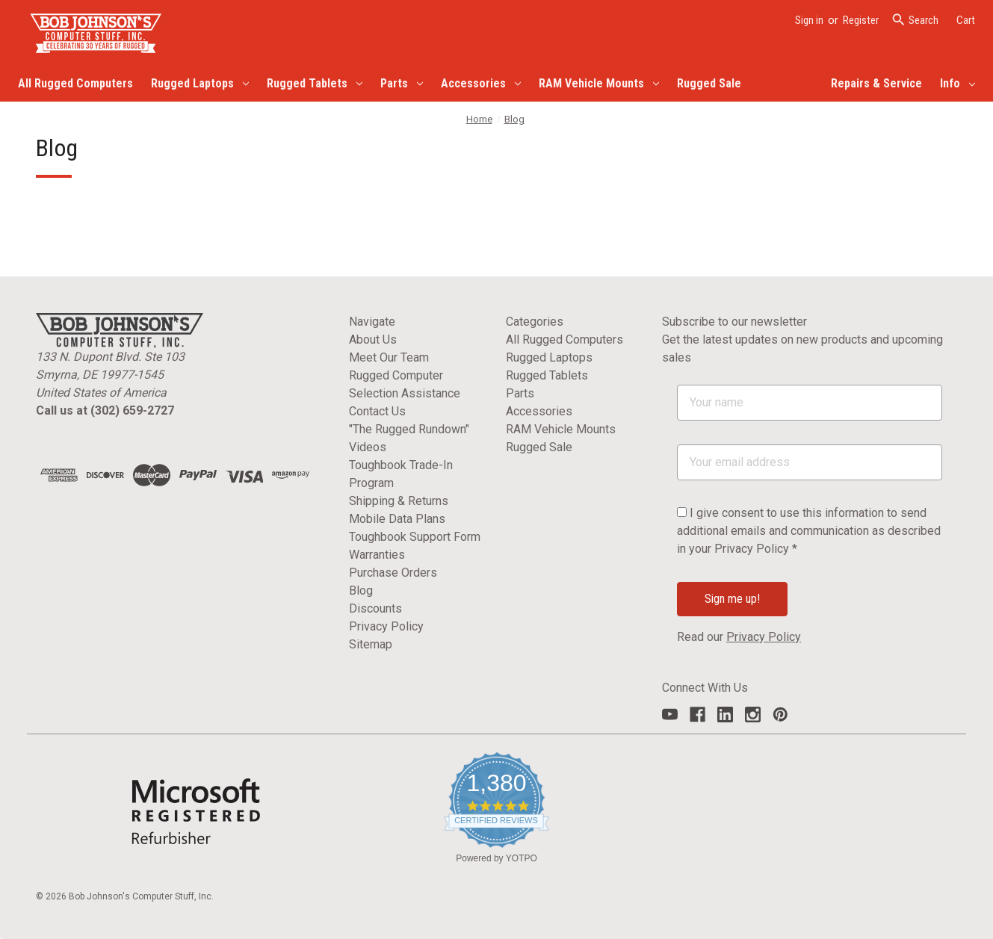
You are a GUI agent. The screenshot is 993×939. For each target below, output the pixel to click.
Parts (401, 83)
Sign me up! (732, 599)
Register (861, 20)
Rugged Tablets (314, 83)
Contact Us (377, 411)
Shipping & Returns (398, 501)
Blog (361, 590)
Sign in (809, 20)
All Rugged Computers (75, 83)
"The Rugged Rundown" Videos (409, 438)
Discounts (375, 608)
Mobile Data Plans (397, 519)
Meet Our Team (389, 357)
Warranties (377, 555)
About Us (373, 339)
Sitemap (370, 644)
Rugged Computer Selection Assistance (404, 384)
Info (957, 83)
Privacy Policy (386, 626)
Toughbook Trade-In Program (401, 474)
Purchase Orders (393, 572)
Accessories (481, 83)
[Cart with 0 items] (965, 20)
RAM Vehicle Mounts (599, 83)
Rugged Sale (709, 83)
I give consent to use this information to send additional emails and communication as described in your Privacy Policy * (809, 531)
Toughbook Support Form (414, 537)
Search (914, 20)
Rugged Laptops (200, 83)
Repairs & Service (876, 83)
